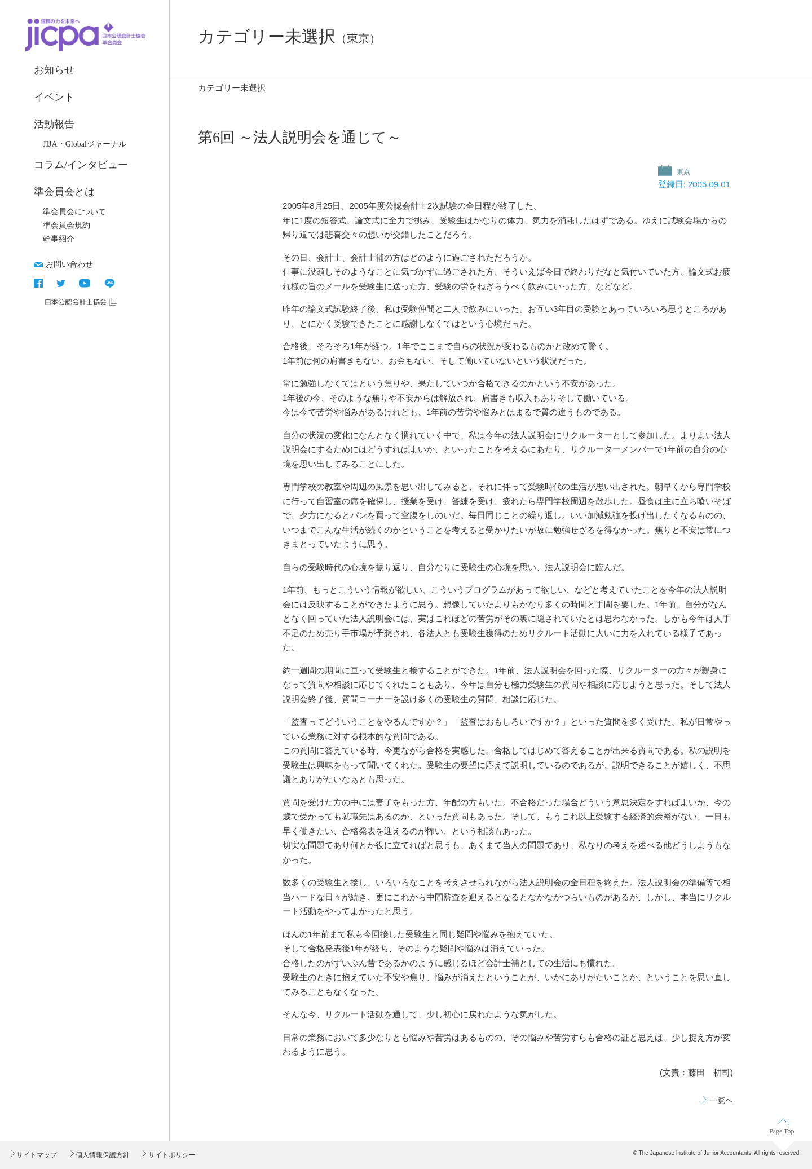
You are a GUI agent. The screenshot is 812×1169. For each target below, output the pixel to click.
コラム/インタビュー (81, 164)
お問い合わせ (69, 263)
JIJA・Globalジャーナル (84, 144)
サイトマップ (36, 1155)
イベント (54, 97)
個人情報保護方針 (102, 1155)
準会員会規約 (66, 225)
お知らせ (54, 70)
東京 (682, 172)
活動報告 (54, 124)
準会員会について (74, 212)
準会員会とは (64, 191)
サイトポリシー (170, 1155)
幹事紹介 (58, 239)
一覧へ (721, 1100)
